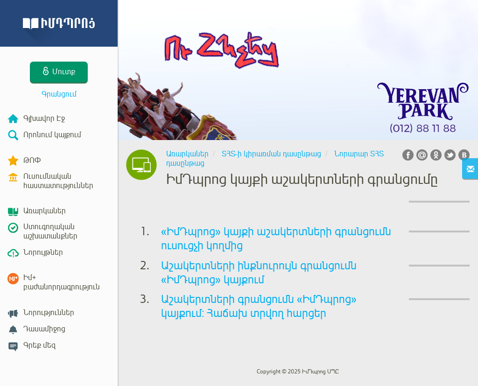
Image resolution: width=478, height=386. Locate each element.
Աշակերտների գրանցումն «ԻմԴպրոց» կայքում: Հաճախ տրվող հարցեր (259, 306)
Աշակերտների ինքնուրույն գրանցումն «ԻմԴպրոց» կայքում (259, 273)
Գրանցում (59, 94)
